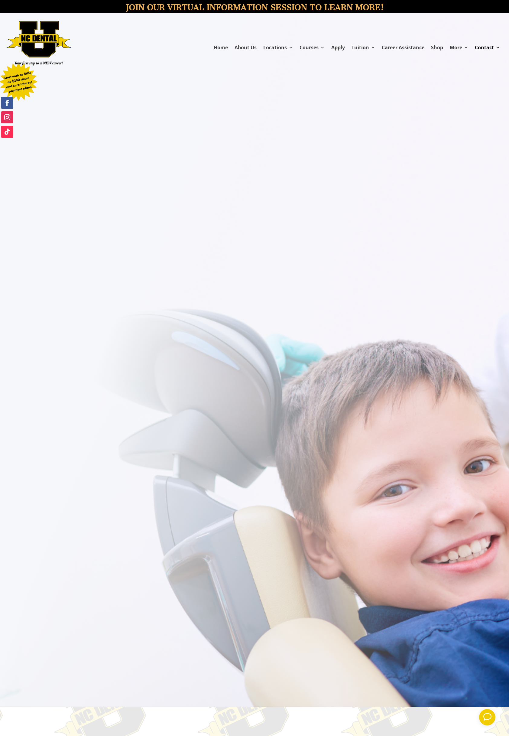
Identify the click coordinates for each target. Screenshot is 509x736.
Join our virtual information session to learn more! (255, 7)
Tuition (360, 48)
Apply (338, 48)
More (456, 48)
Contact (484, 48)
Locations (275, 48)
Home (221, 48)
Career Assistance (403, 48)
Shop (437, 48)
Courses (309, 48)
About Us (246, 48)
